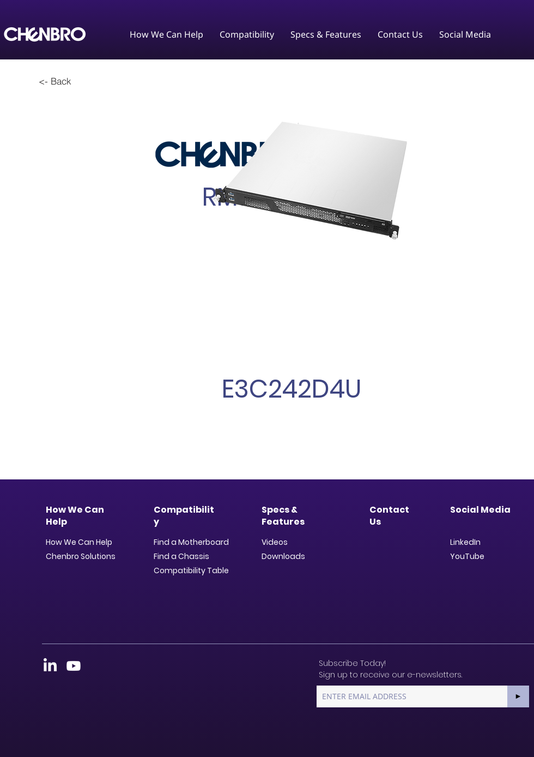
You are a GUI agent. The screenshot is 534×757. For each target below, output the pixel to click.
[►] (518, 696)
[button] (166, 34)
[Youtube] (73, 666)
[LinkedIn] (50, 666)
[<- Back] (55, 81)
